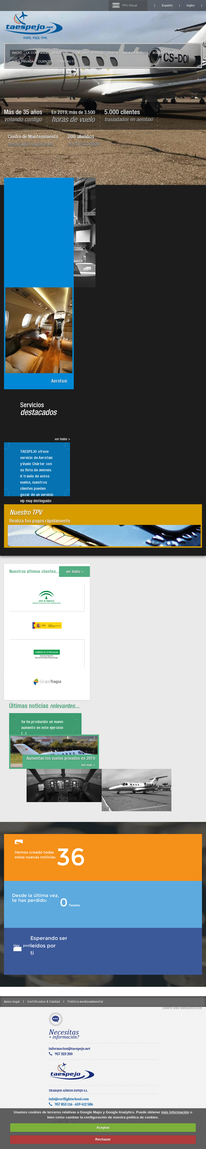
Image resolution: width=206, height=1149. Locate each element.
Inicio (17, 53)
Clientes (45, 62)
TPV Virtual (129, 5)
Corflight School (88, 53)
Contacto (66, 62)
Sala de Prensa (135, 53)
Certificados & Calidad (43, 1002)
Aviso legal (12, 1002)
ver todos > (62, 439)
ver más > (88, 765)
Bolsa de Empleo (167, 53)
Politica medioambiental (85, 1002)
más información (175, 1112)
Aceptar (103, 1127)
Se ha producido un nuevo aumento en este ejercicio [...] (42, 728)
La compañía (37, 53)
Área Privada (23, 62)
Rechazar (103, 1139)
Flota (113, 53)
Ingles (190, 5)
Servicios (60, 53)
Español (167, 5)
